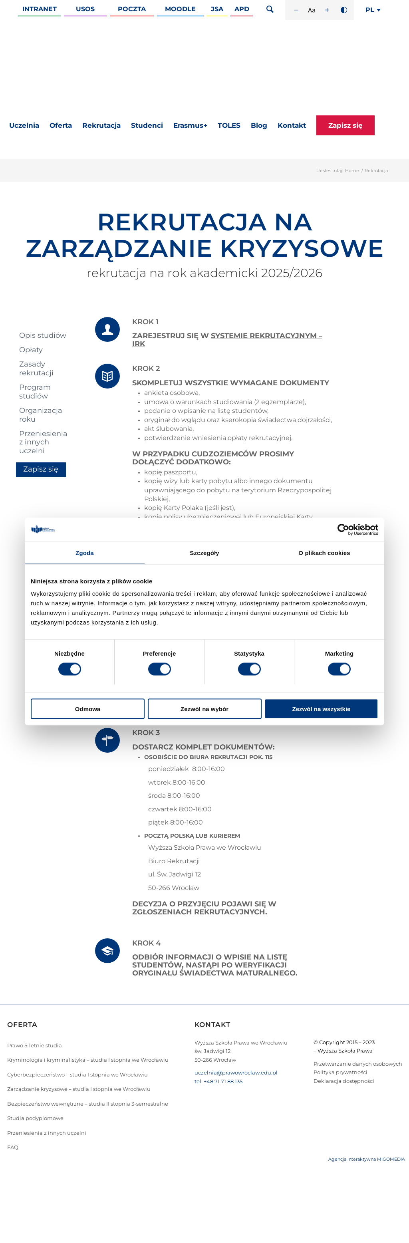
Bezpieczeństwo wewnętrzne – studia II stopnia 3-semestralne (87, 1103)
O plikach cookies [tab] (324, 552)
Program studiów (35, 391)
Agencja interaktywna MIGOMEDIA (366, 1159)
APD (241, 9)
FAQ (12, 1147)
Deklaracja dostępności (344, 1081)
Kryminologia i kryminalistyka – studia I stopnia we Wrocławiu (88, 1060)
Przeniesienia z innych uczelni (43, 442)
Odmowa (87, 709)
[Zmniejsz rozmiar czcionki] (296, 10)
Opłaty (31, 349)
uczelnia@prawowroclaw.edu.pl (236, 1072)
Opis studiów (42, 335)
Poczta (132, 9)
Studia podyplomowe (35, 1118)
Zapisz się (40, 469)
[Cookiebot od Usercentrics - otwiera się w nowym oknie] (343, 529)
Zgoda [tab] (84, 552)
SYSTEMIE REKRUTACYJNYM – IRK (227, 339)
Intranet (39, 9)
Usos (85, 9)
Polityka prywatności (340, 1072)
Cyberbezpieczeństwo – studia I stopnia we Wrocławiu (77, 1074)
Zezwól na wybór (204, 709)
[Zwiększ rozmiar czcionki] (327, 10)
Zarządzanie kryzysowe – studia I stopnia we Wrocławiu (79, 1089)
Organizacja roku (40, 414)
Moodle (180, 9)
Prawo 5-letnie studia (34, 1045)
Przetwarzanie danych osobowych (358, 1064)
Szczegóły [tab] (204, 552)
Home (352, 170)
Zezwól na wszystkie (321, 709)
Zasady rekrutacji (36, 368)
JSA (217, 9)
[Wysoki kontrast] (344, 10)
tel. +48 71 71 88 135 (218, 1081)
